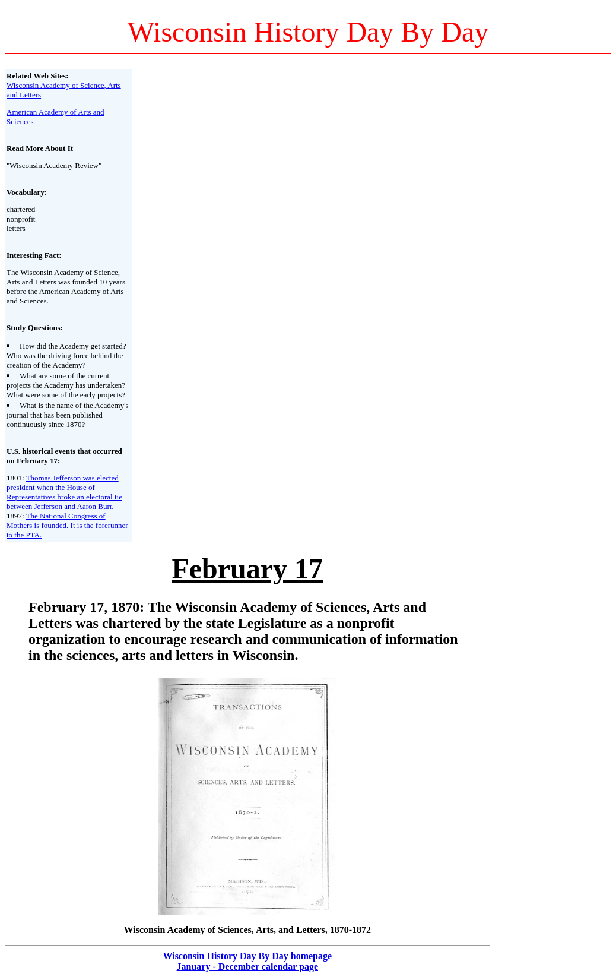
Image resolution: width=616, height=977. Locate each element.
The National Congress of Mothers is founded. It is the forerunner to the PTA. (67, 525)
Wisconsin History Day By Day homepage (247, 956)
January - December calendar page (247, 967)
